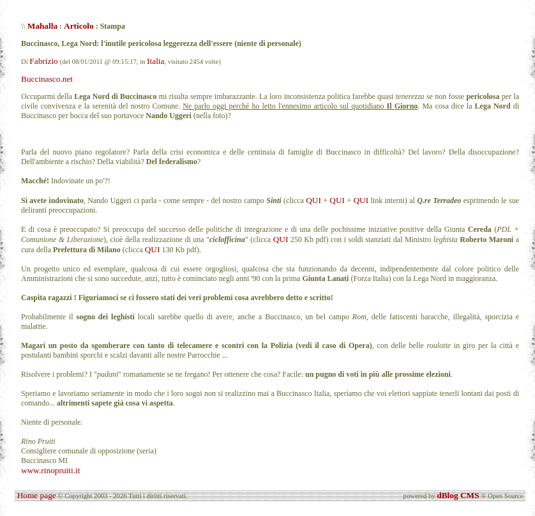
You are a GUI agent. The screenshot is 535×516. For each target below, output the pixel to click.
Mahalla (42, 26)
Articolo (79, 26)
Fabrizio (43, 61)
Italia (155, 61)
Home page (36, 495)
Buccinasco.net (47, 79)
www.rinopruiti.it (50, 470)
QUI (313, 200)
